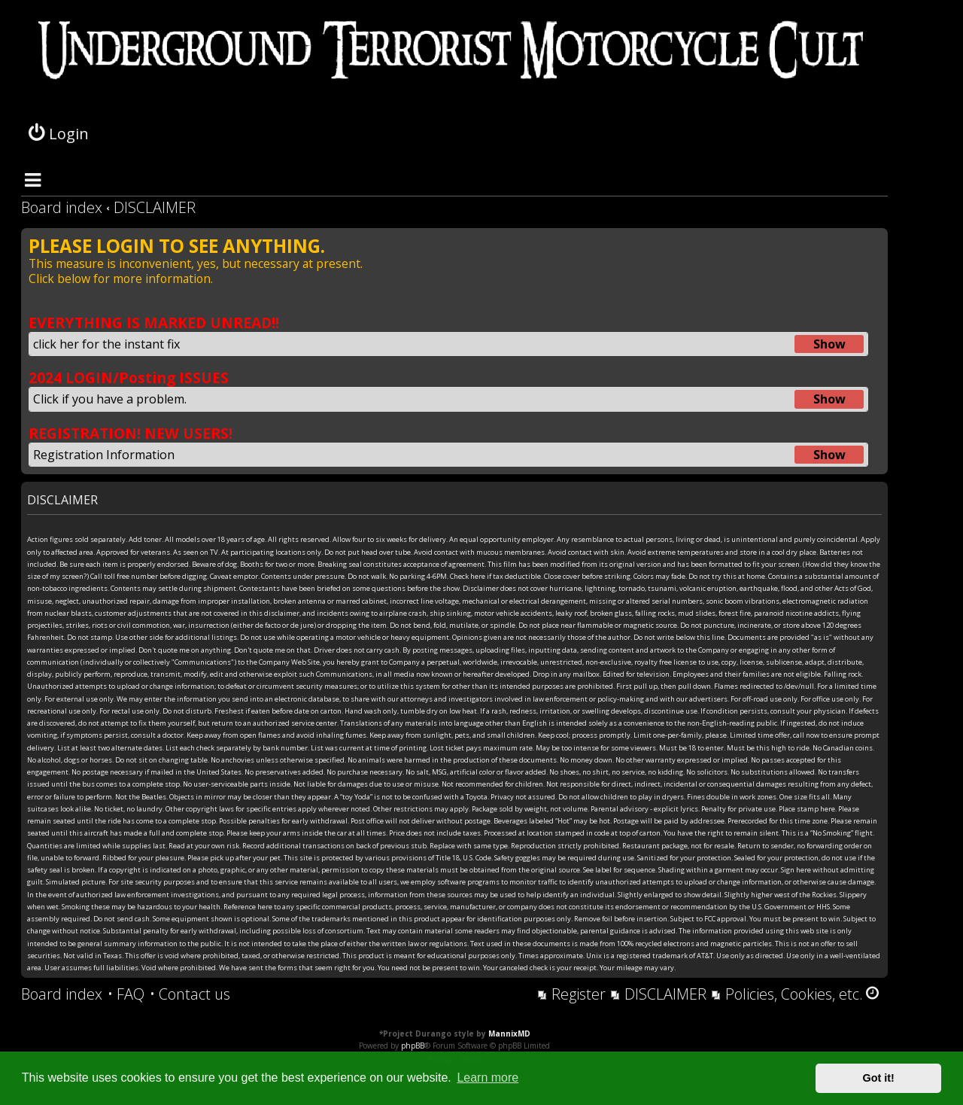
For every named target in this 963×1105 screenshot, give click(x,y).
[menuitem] (126, 994)
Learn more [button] (487, 1077)
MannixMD (509, 1033)
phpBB (412, 1045)
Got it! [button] (879, 1078)
